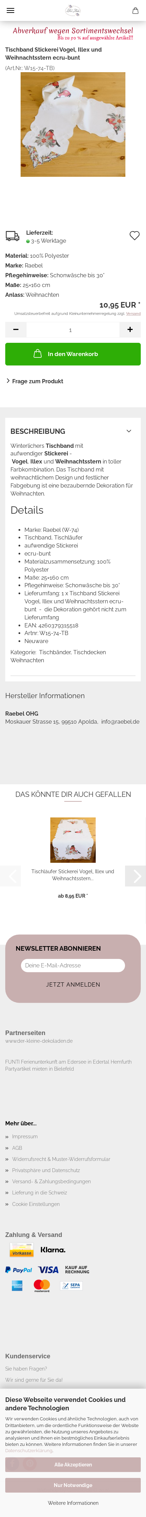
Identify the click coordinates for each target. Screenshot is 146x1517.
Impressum (25, 1136)
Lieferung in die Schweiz (39, 1192)
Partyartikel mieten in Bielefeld (39, 1069)
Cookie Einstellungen (36, 1204)
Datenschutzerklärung (28, 1450)
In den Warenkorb (65, 353)
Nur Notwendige (73, 1485)
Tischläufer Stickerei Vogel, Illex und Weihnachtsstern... (72, 874)
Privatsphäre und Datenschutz (46, 1170)
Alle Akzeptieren (73, 1464)
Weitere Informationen (73, 1503)
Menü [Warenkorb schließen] (10, 10)
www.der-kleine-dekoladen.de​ (39, 1041)
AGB (17, 1148)
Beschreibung (37, 431)
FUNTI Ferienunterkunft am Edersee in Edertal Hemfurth (68, 1062)
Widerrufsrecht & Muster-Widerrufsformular (61, 1159)
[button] (15, 330)
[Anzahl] (73, 330)
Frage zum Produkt (37, 381)
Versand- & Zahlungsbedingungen (51, 1181)
